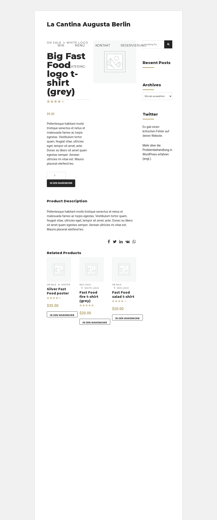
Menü (80, 45)
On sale (51, 285)
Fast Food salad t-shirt (123, 294)
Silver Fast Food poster (58, 291)
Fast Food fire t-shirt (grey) (88, 296)
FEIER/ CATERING (71, 66)
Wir (60, 45)
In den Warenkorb (61, 183)
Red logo (85, 285)
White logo (92, 288)
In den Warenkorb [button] (62, 315)
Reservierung (133, 45)
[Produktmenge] (56, 175)
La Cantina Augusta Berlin (89, 24)
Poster (65, 285)
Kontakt (102, 45)
